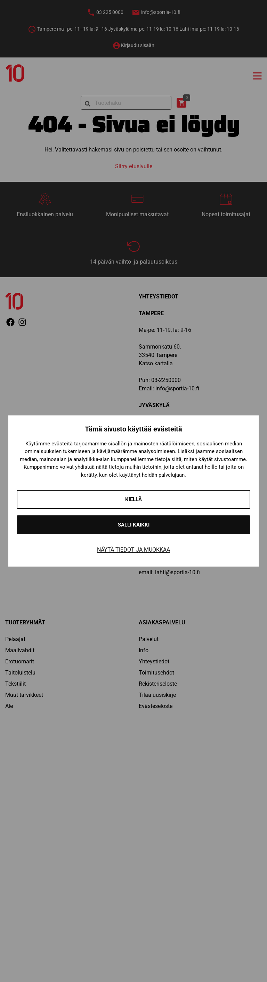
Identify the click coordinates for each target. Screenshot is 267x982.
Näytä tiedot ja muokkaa (133, 549)
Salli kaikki (133, 525)
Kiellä (133, 499)
